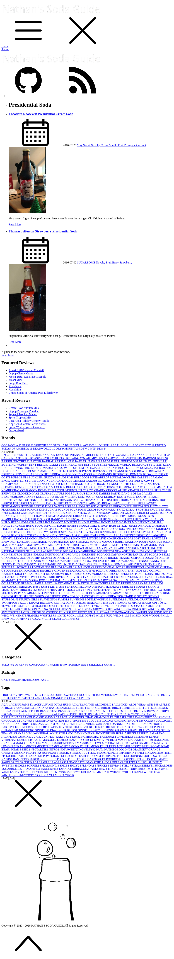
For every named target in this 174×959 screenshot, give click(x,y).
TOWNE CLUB (24, 605)
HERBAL (44, 733)
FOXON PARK (107, 509)
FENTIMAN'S (10, 506)
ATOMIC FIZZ (96, 458)
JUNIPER (49, 736)
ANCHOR (148, 454)
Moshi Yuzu (15, 379)
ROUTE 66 (95, 580)
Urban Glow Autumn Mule (24, 407)
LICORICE (86, 739)
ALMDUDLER (92, 454)
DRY (60, 448)
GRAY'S (40, 515)
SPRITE (29, 596)
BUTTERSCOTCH (91, 714)
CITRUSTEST (79, 720)
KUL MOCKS (46, 535)
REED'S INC (163, 573)
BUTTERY (111, 714)
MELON (150, 743)
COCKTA (83, 487)
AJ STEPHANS (71, 454)
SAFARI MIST (44, 583)
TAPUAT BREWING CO (44, 602)
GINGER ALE (45, 730)
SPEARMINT (50, 765)
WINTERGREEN (12, 775)
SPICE (65, 765)
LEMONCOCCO (48, 538)
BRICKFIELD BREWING (51, 474)
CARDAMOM (46, 717)
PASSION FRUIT (25, 752)
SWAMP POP (10, 602)
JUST (62, 532)
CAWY (149, 480)
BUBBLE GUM (35, 714)
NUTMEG (111, 749)
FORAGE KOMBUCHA (42, 509)
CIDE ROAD (98, 483)
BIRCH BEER (122, 707)
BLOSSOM (61, 467)
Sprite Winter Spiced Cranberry (27, 427)
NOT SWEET (69, 749)
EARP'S (7, 503)
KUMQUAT (108, 736)
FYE (5, 512)
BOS (24, 471)
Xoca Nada (15, 386)
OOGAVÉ (151, 557)
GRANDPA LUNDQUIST (17, 515)
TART (93, 768)
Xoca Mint (15, 389)
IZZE (124, 525)
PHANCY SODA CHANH (40, 564)
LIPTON (93, 538)
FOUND (64, 509)
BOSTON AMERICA (42, 471)
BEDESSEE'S (112, 461)
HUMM (20, 525)
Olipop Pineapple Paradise (24, 411)
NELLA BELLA (36, 551)
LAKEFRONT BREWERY (134, 535)
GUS (24, 519)
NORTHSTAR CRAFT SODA (140, 554)
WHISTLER (48, 615)
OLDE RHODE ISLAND (115, 557)
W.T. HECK (80, 612)
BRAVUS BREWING (150, 471)
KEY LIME (73, 736)
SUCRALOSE (163, 765)
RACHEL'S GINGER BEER (57, 570)
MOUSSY (17, 548)
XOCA (37, 618)
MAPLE (36, 743)
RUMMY (28, 583)
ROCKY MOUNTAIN (124, 577)
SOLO (6, 593)
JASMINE (25, 736)
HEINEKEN (111, 519)
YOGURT (42, 775)
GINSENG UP (84, 512)
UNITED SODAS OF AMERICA (140, 605)
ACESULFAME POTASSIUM (53, 704)
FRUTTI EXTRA (160, 509)
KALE (61, 736)
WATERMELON (98, 771)
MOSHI (118, 544)
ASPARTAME (25, 707)
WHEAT (116, 771)
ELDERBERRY (25, 727)
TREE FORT (64, 605)
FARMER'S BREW (100, 503)
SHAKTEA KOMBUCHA (17, 589)
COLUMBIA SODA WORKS (134, 487)
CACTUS (137, 714)
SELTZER (96, 664)
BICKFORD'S (141, 464)
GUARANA (17, 733)
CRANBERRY (21, 723)
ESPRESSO (109, 727)
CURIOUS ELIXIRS (86, 493)
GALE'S (15, 512)
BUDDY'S (51, 477)
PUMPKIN (109, 755)
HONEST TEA (91, 522)
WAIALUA (95, 612)
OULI (26, 560)
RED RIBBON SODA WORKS (84, 573)
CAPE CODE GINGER (71, 480)
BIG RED (32, 467)
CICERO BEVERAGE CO (73, 483)
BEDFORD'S (130, 461)
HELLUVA (127, 519)
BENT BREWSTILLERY (45, 464)
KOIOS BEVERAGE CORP (19, 535)
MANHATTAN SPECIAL (73, 541)
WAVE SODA (163, 612)
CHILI (167, 717)
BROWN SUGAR (13, 714)
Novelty (96, 145)
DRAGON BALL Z (72, 499)
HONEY (89, 733)
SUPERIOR (117, 599)
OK (6, 679)
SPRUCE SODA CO (63, 596)
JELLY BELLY (65, 528)
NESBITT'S (55, 551)
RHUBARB (89, 759)
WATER (56, 664)
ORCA (59, 445)
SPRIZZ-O (42, 596)
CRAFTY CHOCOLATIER (111, 490)
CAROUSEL (94, 480)
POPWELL (24, 567)
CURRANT (104, 723)
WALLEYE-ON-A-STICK (119, 612)
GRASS (155, 730)
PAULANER (129, 560)
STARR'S (130, 596)
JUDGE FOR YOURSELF (17, 532)
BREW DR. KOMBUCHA (18, 474)
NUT (100, 749)
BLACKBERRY (69, 710)
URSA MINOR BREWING (141, 609)
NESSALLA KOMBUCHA (80, 551)
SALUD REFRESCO (124, 583)
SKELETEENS (103, 589)
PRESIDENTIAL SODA (110, 567)
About (5, 49)
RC (158, 570)
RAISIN (7, 759)
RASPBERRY (23, 759)
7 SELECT (24, 454)
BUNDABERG (100, 477)
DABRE (105, 493)
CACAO (125, 714)
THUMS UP (149, 602)
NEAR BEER (21, 749)
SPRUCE (101, 765)
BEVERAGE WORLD (117, 464)
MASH (6, 544)
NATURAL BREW (13, 551)
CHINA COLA (46, 483)
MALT (148, 739)
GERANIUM (10, 730)
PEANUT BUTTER (84, 752)
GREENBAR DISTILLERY (110, 515)
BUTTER (72, 714)
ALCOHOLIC (104, 704)
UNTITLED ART (12, 609)
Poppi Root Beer (18, 383)
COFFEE (137, 720)
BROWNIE (150, 474)
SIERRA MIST (56, 589)
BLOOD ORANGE (93, 710)
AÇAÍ (5, 704)
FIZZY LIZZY (159, 506)
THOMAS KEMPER (128, 602)
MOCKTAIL (45, 746)
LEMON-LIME (28, 739)
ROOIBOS (113, 759)
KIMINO (147, 532)
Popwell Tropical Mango (23, 414)
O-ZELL (164, 554)
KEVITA (89, 532)
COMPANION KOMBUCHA (38, 490)
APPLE (164, 704)
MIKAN (20, 746)
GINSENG (107, 730)
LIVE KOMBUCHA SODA (116, 538)
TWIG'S (97, 605)
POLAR (128, 564)
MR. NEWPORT (35, 548)
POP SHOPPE (143, 564)
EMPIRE (58, 503)
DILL (135, 723)
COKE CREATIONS (102, 487)
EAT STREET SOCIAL (28, 503)
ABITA (56, 454)
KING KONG (162, 532)
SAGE (6, 762)
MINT (31, 746)
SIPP (89, 589)
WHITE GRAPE (133, 771)
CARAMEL (27, 717)
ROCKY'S (145, 577)
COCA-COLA (11, 445)
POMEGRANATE (30, 755)
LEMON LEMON (26, 538)
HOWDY (7, 525)
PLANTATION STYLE (87, 564)
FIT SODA (93, 506)
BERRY (94, 707)
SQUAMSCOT (86, 596)
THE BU (109, 602)
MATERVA (34, 544)
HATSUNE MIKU (91, 519)
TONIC (124, 768)
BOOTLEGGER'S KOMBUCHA (138, 467)
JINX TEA (93, 528)
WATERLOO (145, 612)
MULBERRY (133, 746)
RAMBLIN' (114, 570)
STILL (127, 765)
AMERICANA (131, 454)
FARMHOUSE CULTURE (129, 503)
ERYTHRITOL (90, 727)
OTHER (22, 664)
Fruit (121, 145)
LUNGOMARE (27, 541)
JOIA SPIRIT (128, 528)
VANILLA (43, 698)
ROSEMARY (159, 759)
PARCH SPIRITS (109, 560)
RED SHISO (72, 759)
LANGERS (158, 535)
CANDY (150, 714)
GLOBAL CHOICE (137, 512)
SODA (8, 664)
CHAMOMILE (104, 717)
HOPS (121, 733)
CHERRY (134, 717)
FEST (24, 506)
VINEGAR (67, 771)
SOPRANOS (49, 593)
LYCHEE (111, 739)
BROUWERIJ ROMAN (128, 474)
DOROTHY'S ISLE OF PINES (20, 499)
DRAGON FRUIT (150, 723)
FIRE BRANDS (75, 506)
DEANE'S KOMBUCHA (39, 496)
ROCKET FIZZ (144, 445)
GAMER (27, 512)
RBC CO (149, 570)
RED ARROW (55, 573)
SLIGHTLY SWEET (20, 698)
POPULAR (9, 567)
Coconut (141, 145)
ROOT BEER (90, 694)
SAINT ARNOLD (65, 583)
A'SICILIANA (41, 454)
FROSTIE (143, 509)
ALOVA (115, 454)
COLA (73, 698)
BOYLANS (117, 471)
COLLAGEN (164, 720)
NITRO (54, 749)
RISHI (51, 577)
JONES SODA (146, 528)
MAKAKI (135, 739)
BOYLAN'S (101, 471)
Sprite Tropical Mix (20, 417)
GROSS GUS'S (138, 515)
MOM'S (95, 544)
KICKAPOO (103, 532)
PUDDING (94, 755)
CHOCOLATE (11, 720)
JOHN (106, 528)
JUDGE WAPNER (46, 532)
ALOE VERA (138, 704)
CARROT (62, 717)
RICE (101, 759)
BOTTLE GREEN (67, 471)
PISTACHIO (9, 755)
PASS (44, 679)
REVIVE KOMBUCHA (31, 577)
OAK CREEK (10, 557)
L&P (77, 535)
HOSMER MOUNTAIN (134, 522)
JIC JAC (80, 528)
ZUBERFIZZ (70, 618)
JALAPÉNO (9, 736)
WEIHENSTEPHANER (25, 615)
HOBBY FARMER (33, 522)
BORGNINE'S (10, 471)
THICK (113, 768)
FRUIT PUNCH (155, 727)
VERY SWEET (27, 694)
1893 (5, 454)
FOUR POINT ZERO (83, 509)
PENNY (7, 564)
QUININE (137, 755)
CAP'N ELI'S (20, 480)
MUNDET (91, 548)
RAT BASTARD (132, 570)
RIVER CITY (80, 577)
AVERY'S (91, 445)
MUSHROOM (151, 746)
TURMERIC (137, 768)
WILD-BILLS (122, 615)
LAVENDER (125, 736)
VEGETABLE (26, 771)
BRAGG (131, 471)
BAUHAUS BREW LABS (58, 461)
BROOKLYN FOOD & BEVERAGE (90, 474)
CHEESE (120, 717)
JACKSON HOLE (140, 525)
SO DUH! (164, 589)
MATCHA (109, 743)
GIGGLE (59, 512)
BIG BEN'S (158, 464)
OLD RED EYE (63, 557)
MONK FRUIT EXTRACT (107, 746)
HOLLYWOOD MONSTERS (63, 522)
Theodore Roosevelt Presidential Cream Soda (41, 114)
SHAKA (153, 586)
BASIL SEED (68, 707)
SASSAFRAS (69, 762)
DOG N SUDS (126, 496)
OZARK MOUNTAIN (45, 560)
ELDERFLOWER (47, 727)
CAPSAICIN (10, 717)
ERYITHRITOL (69, 727)
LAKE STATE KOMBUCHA (99, 535)
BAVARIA (95, 461)
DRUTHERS (104, 499)
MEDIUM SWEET (115, 694)
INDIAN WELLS (90, 525)
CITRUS (47, 694)
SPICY (75, 765)
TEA (85, 664)
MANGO (23, 743)
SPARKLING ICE (81, 593)
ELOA (47, 503)
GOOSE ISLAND (161, 512)
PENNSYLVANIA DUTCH (154, 560)
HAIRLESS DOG (39, 519)
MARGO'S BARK (113, 541)
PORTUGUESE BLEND (47, 567)
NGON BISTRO (12, 554)
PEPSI (28, 445)
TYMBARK (111, 605)
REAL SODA (123, 445)
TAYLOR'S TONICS (73, 602)
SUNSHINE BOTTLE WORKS (89, 599)
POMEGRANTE (54, 755)
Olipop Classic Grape (21, 373)
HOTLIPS (156, 522)
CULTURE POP (62, 493)
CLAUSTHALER (118, 483)
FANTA (82, 503)
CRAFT (88, 490)
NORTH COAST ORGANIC (63, 554)
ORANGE (59, 698)
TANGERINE (49, 768)
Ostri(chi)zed (16, 430)
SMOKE (20, 765)
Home (4, 46)
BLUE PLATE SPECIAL (85, 467)
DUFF (164, 499)
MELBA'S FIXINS (60, 544)
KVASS (109, 664)
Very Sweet (84, 145)
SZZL (24, 602)
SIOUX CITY (75, 589)
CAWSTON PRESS (131, 480)
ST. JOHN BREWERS (110, 596)
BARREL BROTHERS (15, 461)
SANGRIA (27, 762)
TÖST (162, 602)
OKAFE (47, 557)
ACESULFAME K (22, 704)
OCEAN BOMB (30, 557)
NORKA (39, 554)
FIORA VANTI (55, 506)
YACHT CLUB (52, 618)
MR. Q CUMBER (57, 548)
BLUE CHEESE (116, 710)
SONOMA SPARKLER (26, 593)
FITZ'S (138, 506)
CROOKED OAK (28, 493)
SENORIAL (113, 586)
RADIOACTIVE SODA (90, 570)
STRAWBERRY (143, 765)
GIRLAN (118, 512)
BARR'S (162, 458)
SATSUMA (85, 762)
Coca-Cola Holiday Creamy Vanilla (29, 420)
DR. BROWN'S (50, 499)
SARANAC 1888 (29, 586)
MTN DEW (98, 448)
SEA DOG (72, 586)
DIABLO (110, 496)
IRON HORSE (111, 525)
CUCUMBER (87, 723)
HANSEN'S (71, 519)
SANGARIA (9, 586)
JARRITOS (47, 528)
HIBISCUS (60, 733)
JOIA (114, 528)
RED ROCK (112, 573)
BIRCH (106, 707)
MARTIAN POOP (137, 541)
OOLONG (126, 749)
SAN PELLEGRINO (150, 583)
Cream (105, 145)
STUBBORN (10, 599)
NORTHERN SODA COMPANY (101, 554)
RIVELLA (63, 577)
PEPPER (112, 752)
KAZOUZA (75, 532)
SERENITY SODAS (135, 586)
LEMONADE (48, 739)
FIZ (147, 506)
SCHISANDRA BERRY (108, 762)
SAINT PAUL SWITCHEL (94, 583)
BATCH (36, 461)
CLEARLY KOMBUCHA (17, 487)
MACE (123, 739)
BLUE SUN (74, 445)
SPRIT (18, 596)
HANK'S (57, 519)
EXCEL (70, 503)
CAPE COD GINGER (42, 480)
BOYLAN (86, 471)
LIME (84, 698)
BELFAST (146, 461)
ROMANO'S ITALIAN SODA (20, 580)
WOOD (29, 775)
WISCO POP (140, 615)
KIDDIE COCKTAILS (126, 532)
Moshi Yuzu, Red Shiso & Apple (27, 376)
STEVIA (115, 765)
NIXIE (28, 554)
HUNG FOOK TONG (40, 525)
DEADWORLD (44, 448)
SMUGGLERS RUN (145, 589)
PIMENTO (64, 564)
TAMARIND (31, 768)
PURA (168, 567)
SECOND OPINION (92, 586)
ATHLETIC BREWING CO (69, 458)
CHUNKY (28, 720)
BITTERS (151, 707)
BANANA (42, 707)
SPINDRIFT (133, 593)
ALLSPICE (121, 704)
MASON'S (19, 544)
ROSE (146, 759)
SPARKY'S (117, 593)
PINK (167, 752)
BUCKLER (36, 477)
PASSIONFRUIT (48, 752)
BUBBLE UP (20, 477)
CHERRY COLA (152, 717)
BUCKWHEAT (55, 714)
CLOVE (95, 720)
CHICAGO (29, 483)
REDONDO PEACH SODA (137, 573)
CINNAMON (44, 720)
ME (45, 544)
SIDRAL (40, 589)
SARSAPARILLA (47, 762)
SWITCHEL (72, 664)
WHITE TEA (152, 771)
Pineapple (130, 145)
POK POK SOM (112, 564)
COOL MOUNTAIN (70, 490)
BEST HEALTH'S (72, 464)
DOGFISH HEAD (147, 496)
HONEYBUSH (106, 733)
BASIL (54, 707)
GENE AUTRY (43, 512)
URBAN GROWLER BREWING (103, 609)
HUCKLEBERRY (138, 733)
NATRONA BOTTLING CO (145, 548)
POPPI (157, 564)
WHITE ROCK (67, 615)
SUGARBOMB (86, 262)
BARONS (150, 458)
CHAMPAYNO (11, 483)
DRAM (90, 499)
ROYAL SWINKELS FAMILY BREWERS (129, 580)
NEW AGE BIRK (126, 551)
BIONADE (46, 467)
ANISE (153, 704)
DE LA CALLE (142, 493)
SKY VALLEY (122, 589)
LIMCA (65, 538)
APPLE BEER (24, 458)
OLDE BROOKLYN (87, 557)
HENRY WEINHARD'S (149, 519)
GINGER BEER (66, 730)
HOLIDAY (75, 733)
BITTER (138, 707)
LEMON (137, 694)
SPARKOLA (101, 593)
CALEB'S (144, 477)
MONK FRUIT (81, 746)
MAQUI (96, 541)
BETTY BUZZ (93, 464)
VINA (27, 612)
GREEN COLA (83, 515)
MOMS (106, 544)
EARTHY (8, 727)
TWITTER (153, 768)
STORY (153, 596)
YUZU (69, 775)
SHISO (143, 762)
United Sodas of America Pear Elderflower (33, 392)
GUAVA (31, 733)
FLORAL (124, 727)
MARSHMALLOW (89, 743)
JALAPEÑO (158, 733)
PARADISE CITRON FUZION (78, 560)
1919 (13, 454)
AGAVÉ (89, 704)
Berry (115, 262)
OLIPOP (106, 445)
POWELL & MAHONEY (79, 567)
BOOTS (164, 467)
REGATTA (8, 577)
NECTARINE (40, 749)
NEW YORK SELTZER (152, 551)
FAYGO (151, 503)
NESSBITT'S (106, 551)
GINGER (152, 694)
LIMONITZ (79, 538)
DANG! (127, 493)
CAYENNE (77, 717)
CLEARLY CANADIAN (145, 483)
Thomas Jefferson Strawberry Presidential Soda (43, 231)
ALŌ (105, 454)
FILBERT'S (37, 506)
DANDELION (121, 723)
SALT (15, 762)
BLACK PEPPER (28, 710)
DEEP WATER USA (91, 496)
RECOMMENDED (25, 679)
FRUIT (8, 694)
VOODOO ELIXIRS (59, 612)
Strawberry (125, 262)
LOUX (157, 538)
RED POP (57, 759)
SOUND (64, 593)
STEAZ (142, 596)
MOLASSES (62, 746)
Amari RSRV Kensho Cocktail (26, 370)
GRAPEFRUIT (138, 730)
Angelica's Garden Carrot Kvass (27, 423)
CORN (6, 723)
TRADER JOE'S (45, 605)
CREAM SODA (55, 723)
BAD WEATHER (131, 458)
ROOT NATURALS (52, 580)
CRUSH (46, 493)
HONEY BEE (110, 522)
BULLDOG (82, 477)
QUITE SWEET (67, 694)
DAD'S (116, 493)
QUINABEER (15, 570)
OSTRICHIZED (11, 560)
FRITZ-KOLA (126, 509)
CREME (72, 723)
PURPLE (123, 755)
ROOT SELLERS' (76, 580)
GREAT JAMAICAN (59, 515)
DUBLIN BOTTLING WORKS (140, 499)
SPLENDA (87, 765)
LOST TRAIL (143, 538)
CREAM (38, 723)
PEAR (101, 752)
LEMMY (7, 538)
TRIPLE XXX (82, 605)
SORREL (33, 765)
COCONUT (122, 720)
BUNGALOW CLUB (123, 477)
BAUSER (81, 461)
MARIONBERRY (65, 743)
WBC (5, 615)
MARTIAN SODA (160, 541)
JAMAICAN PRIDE (26, 528)
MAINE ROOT (47, 541)
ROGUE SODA (163, 577)
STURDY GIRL (29, 599)
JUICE (37, 736)
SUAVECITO (49, 599)
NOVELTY (87, 749)
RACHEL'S (32, 570)
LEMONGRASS (68, 739)
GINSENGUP (102, 512)
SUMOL (64, 599)
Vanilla (113, 145)
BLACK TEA (49, 710)
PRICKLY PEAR (76, 755)
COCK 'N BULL (65, 487)
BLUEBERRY (137, 710)
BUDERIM (66, 477)
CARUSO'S (111, 480)
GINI (70, 512)
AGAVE (77, 704)
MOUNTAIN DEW (77, 448)
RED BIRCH (42, 759)
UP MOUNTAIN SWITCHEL (42, 609)
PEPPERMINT (128, 752)
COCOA (108, 720)
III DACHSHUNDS (66, 525)
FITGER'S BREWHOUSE (116, 506)
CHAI (89, 717)
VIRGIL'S (39, 612)
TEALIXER (94, 602)
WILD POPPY (86, 615)
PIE (141, 752)
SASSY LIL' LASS (53, 586)
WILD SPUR (104, 615)
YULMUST (57, 775)
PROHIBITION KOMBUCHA (144, 567)
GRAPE (121, 730)
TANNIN (65, 768)
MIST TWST (81, 544)
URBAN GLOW (71, 609)
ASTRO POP (43, 458)
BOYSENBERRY (158, 710)
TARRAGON (80, 768)
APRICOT (8, 707)
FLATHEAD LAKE (14, 509)
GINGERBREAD (89, 730)
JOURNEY (163, 528)
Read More (15, 224)
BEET (82, 707)
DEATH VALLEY (66, 496)
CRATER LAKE (139, 490)
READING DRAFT (13, 573)
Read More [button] (7, 355)
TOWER (7, 605)
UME (165, 768)
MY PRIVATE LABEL (113, 548)
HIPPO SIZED (11, 522)
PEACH (65, 752)
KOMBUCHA (39, 664)
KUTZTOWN (64, 535)
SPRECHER (43, 445)
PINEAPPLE (154, 752)
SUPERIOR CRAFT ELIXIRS (143, 599)
